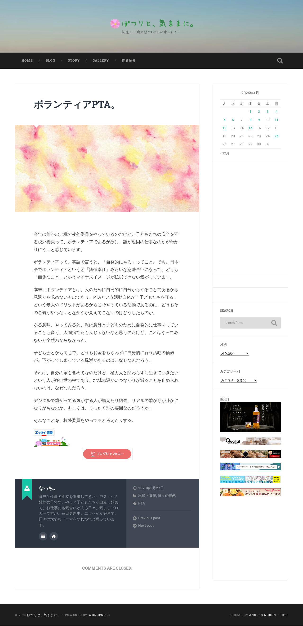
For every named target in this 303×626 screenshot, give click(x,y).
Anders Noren (262, 615)
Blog (50, 61)
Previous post (149, 518)
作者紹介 (129, 61)
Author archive (43, 536)
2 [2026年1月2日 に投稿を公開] (259, 112)
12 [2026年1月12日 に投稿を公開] (224, 128)
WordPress (99, 615)
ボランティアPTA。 (78, 104)
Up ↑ (284, 615)
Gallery (101, 61)
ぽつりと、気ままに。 (43, 615)
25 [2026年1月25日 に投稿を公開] (276, 136)
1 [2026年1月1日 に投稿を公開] (250, 112)
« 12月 (224, 154)
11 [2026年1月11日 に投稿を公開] (276, 120)
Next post (146, 526)
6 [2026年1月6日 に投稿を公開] (233, 120)
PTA (141, 504)
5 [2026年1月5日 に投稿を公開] (224, 120)
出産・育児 (147, 496)
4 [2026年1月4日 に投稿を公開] (276, 112)
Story (74, 61)
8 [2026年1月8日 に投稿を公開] (250, 120)
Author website (53, 536)
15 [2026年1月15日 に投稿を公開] (250, 128)
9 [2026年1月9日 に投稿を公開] (259, 120)
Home (27, 61)
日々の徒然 (167, 496)
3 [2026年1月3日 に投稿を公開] (268, 112)
